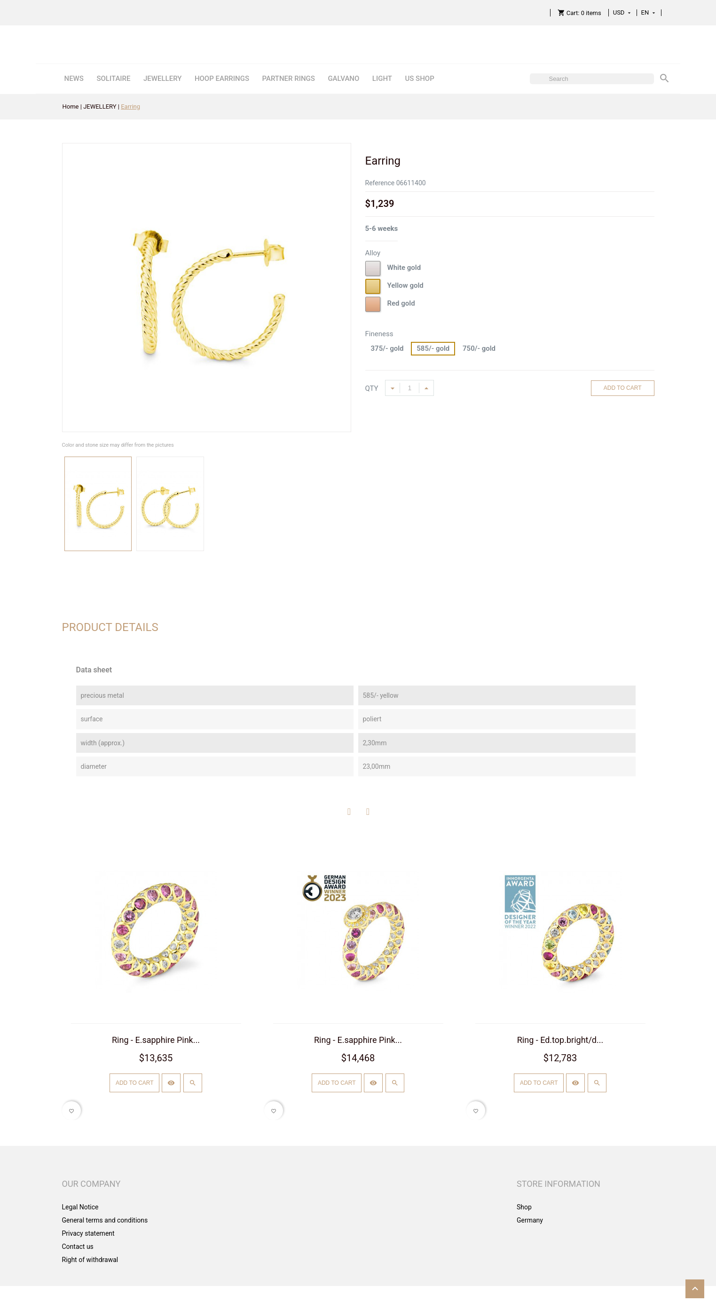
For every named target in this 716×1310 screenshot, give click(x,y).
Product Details (110, 627)
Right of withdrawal (90, 1259)
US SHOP (419, 78)
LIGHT (382, 78)
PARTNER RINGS (288, 78)
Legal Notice (80, 1207)
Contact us (78, 1246)
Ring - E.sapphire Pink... (156, 1040)
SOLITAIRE (113, 78)
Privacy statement (88, 1233)
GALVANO (343, 78)
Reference (380, 183)
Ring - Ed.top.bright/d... (560, 1040)
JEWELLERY (162, 78)
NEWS (73, 78)
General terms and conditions (105, 1220)
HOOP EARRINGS (222, 78)
